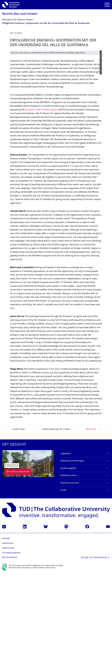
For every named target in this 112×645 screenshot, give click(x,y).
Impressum (7, 616)
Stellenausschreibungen (72, 533)
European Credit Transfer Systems (41, 182)
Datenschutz (8, 620)
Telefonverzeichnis (69, 555)
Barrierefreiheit (9, 630)
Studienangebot (68, 541)
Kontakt (6, 611)
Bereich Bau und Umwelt (19, 14)
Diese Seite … (91, 502)
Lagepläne (65, 526)
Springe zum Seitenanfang (94, 630)
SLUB (63, 563)
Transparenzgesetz (11, 625)
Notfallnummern (68, 548)
